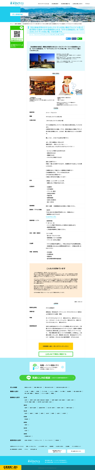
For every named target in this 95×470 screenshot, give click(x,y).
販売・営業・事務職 (28, 393)
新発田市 (26, 419)
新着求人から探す (28, 387)
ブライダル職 (44, 391)
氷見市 (58, 413)
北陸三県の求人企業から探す (61, 387)
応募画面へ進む (10, 467)
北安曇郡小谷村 (28, 436)
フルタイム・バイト (38, 440)
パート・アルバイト (49, 440)
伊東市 (26, 424)
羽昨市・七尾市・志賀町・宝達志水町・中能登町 (39, 400)
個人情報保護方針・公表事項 (16, 449)
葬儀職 (52, 393)
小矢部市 (64, 413)
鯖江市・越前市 (33, 407)
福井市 (26, 407)
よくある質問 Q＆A (43, 446)
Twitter (69, 38)
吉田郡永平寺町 (42, 407)
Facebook (74, 38)
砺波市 (31, 413)
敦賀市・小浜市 (60, 407)
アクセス (89, 4)
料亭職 (37, 391)
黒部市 (42, 413)
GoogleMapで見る (51, 216)
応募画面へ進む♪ (56, 346)
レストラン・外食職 (53, 391)
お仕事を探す (55, 4)
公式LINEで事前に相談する (55, 354)
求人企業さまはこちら (76, 451)
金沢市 (26, 400)
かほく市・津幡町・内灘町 (30, 402)
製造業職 (69, 391)
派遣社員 (57, 440)
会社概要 (67, 446)
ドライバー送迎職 (44, 393)
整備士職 (37, 393)
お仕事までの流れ (59, 446)
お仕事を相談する (66, 4)
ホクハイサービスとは (44, 4)
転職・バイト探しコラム (31, 446)
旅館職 (32, 391)
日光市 (26, 430)
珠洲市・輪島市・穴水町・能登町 (58, 400)
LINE (80, 38)
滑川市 (47, 413)
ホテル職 (26, 391)
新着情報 (51, 446)
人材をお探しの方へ (79, 4)
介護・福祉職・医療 (77, 391)
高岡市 (53, 413)
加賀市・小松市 (70, 400)
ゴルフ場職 (62, 391)
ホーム (11, 23)
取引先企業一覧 (34, 449)
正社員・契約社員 (28, 440)
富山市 (26, 413)
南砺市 (36, 413)
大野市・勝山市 (69, 407)
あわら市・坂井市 (51, 407)
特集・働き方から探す (49, 387)
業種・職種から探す (38, 387)
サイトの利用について (76, 446)
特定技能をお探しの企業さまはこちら (57, 451)
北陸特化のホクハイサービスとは (16, 446)
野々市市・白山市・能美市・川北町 (45, 402)
